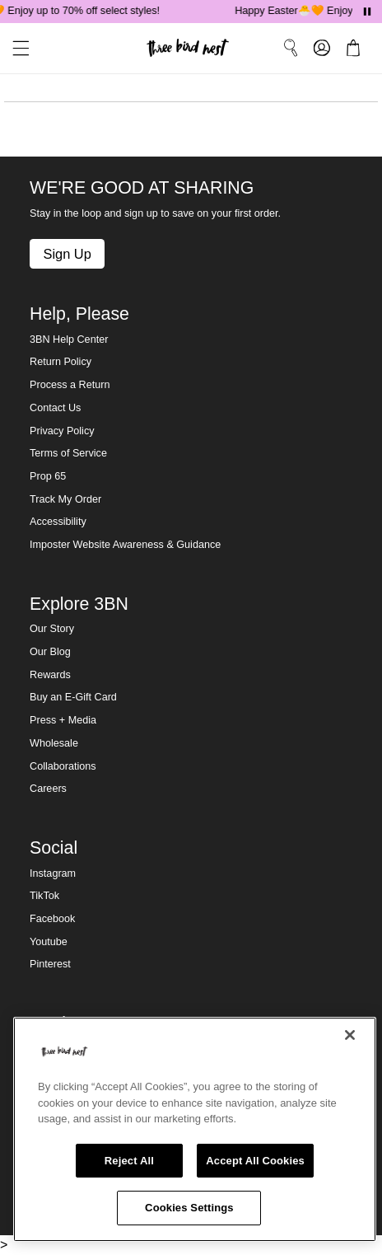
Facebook (52, 919)
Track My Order (65, 499)
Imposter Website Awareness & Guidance (125, 544)
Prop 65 (48, 476)
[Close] (350, 1035)
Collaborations (63, 766)
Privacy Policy (62, 431)
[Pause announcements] (367, 11)
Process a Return (69, 385)
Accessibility (58, 521)
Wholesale (54, 743)
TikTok (44, 895)
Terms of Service (68, 453)
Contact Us (55, 408)
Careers (48, 788)
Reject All (129, 1160)
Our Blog (50, 652)
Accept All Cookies (255, 1160)
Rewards (50, 675)
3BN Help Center (69, 339)
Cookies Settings (189, 1207)
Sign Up (67, 253)
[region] (194, 1129)
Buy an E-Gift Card (73, 697)
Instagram (53, 873)
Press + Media (63, 720)
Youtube (49, 942)
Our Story (52, 629)
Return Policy (60, 362)
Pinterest (50, 964)
